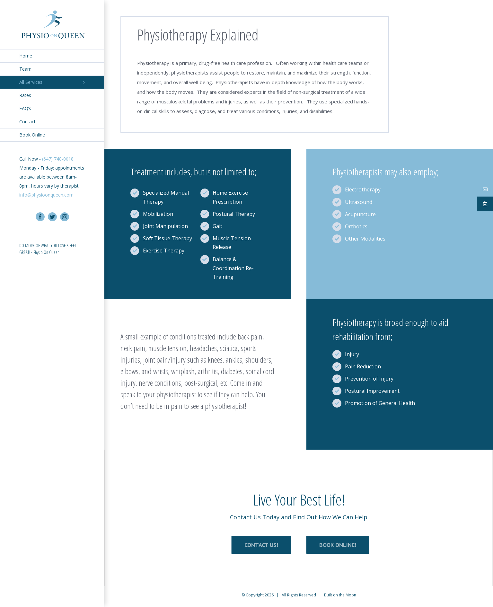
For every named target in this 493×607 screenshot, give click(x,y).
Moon (351, 595)
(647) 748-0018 (58, 159)
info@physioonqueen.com (46, 195)
